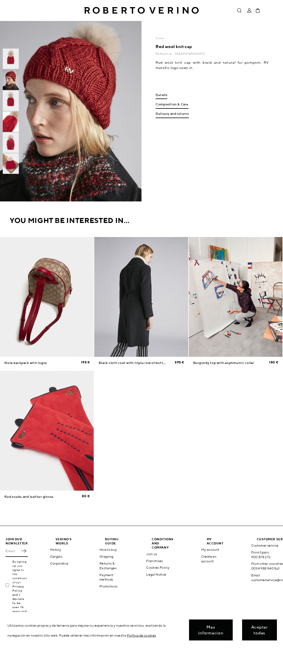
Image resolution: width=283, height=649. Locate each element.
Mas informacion (210, 630)
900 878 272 (261, 557)
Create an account (208, 558)
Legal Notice (156, 574)
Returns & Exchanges (108, 565)
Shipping (106, 556)
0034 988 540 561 (265, 568)
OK (24, 550)
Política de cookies (141, 635)
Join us (151, 554)
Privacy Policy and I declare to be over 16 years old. (20, 599)
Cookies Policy (157, 567)
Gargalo (56, 556)
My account (210, 549)
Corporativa (59, 563)
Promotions (108, 586)
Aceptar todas (259, 630)
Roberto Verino (141, 10)
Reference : (165, 53)
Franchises (154, 561)
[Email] (13, 550)
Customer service (265, 545)
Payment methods (106, 577)
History (55, 549)
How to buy (108, 549)
